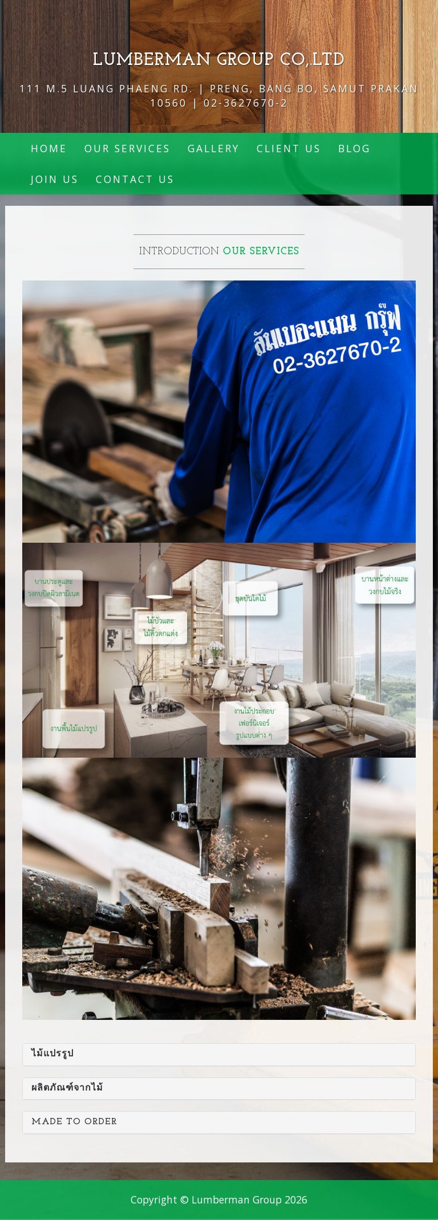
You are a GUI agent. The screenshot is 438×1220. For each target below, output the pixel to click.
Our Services (127, 148)
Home (49, 148)
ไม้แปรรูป (52, 1054)
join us (55, 179)
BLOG (354, 148)
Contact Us (135, 179)
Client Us (289, 148)
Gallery (214, 148)
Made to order (74, 1122)
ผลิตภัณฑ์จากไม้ (67, 1088)
